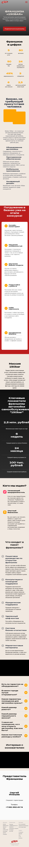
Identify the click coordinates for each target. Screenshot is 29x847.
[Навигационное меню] (26, 2)
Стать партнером (22, 824)
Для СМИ (11, 831)
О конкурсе (21, 832)
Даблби (4, 832)
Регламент (11, 829)
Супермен (5, 834)
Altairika (4, 824)
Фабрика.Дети (5, 825)
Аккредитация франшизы (23, 825)
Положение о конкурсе (13, 828)
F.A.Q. (20, 836)
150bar (4, 828)
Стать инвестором (22, 827)
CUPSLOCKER (5, 829)
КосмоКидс (5, 831)
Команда (20, 833)
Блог (20, 835)
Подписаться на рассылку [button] (14, 28)
